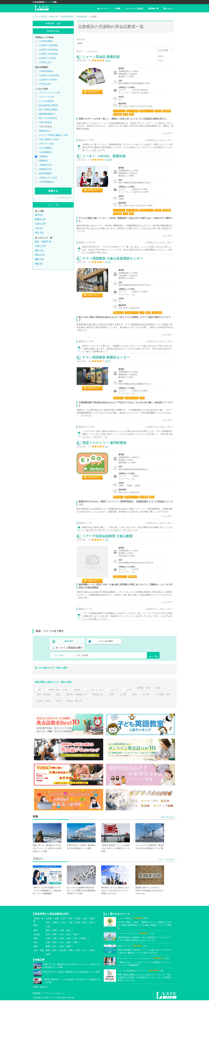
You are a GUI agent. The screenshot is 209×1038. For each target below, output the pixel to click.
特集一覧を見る (167, 855)
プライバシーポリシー (54, 1031)
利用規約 (37, 1031)
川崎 (141, 732)
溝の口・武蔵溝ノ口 (106, 732)
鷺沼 (88, 732)
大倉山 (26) (40, 224)
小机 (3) (39, 228)
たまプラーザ (133, 726)
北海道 (49, 956)
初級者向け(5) (45, 169)
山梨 (48, 964)
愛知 (48, 968)
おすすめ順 (163, 50)
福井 (76, 972)
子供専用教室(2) (46, 182)
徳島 (69, 984)
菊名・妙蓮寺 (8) (43, 241)
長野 (55, 972)
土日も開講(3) (45, 148)
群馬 (85, 960)
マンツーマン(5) (46, 97)
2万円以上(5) (45, 84)
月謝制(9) (43, 156)
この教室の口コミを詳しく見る (155, 145)
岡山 (55, 980)
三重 (62, 968)
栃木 (92, 960)
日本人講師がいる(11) (49, 139)
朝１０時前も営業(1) (48, 109)
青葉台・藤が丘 (108, 738)
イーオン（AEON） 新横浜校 (107, 168)
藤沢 (58, 732)
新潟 (48, 972)
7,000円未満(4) (46, 71)
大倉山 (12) (40, 246)
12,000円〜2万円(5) (48, 79)
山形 (85, 956)
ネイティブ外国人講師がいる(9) (53, 135)
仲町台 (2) (40, 255)
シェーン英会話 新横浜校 (103, 59)
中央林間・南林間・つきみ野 (61, 726)
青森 (57, 956)
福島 (92, 956)
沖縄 (48, 992)
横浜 (39, 726)
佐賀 (78, 988)
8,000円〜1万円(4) (47, 58)
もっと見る (164, 139)
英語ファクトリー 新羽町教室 (107, 474)
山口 (62, 980)
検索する (53, 191)
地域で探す (69, 685)
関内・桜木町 (73, 732)
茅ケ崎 (40, 738)
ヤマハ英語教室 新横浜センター (109, 382)
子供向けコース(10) (48, 177)
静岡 (55, 968)
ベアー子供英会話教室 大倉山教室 (110, 577)
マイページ (103, 8)
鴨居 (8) (39, 264)
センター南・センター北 (109, 726)
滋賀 (69, 976)
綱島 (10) (39, 259)
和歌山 (84, 976)
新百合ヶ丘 (127, 732)
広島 (48, 980)
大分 (85, 988)
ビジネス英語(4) (46, 101)
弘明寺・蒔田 (77, 738)
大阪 (48, 976)
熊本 (55, 988)
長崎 (71, 988)
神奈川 (56, 960)
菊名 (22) (39, 232)
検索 (117, 8)
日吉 (164, 732)
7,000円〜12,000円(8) (49, 75)
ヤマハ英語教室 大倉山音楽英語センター (115, 277)
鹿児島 (63, 988)
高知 (62, 984)
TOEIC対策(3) (45, 122)
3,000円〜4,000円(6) (48, 49)
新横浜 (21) (40, 219)
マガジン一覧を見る (165, 897)
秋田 (71, 956)
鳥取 (69, 980)
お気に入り (95, 94)
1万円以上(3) (45, 62)
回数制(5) (43, 160)
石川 (62, 972)
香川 (55, 984)
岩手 (64, 956)
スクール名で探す (105, 685)
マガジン (169, 8)
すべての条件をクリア (63, 198)
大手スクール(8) (46, 143)
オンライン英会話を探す (141, 685)
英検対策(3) (44, 131)
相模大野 (86, 726)
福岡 (48, 988)
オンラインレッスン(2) (49, 92)
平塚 (92, 738)
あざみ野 (150, 726)
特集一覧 (153, 8)
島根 (76, 980)
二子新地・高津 (57, 738)
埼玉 (64, 960)
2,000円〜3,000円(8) (48, 45)
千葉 (71, 960)
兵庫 (55, 976)
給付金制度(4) (45, 173)
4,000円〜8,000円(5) (48, 54)
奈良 (76, 976)
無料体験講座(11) (47, 114)
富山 (69, 972)
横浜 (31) (39, 250)
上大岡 (152, 732)
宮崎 (92, 988)
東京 (48, 960)
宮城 (78, 956)
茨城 (78, 960)
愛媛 (48, 984)
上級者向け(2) (45, 165)
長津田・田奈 (43, 732)
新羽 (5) (39, 215)
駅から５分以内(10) (48, 118)
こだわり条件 (57, 693)
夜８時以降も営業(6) (48, 105)
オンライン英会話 (134, 8)
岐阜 (69, 968)
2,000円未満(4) (46, 41)
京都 (62, 976)
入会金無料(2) (45, 152)
